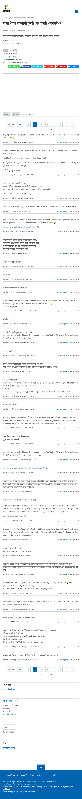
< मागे (20, 124)
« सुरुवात (11, 124)
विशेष (32, 775)
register (21, 114)
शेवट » (51, 130)
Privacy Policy (18, 791)
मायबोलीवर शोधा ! (9, 748)
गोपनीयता (20, 784)
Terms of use (7, 791)
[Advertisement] (41, 91)
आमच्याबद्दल (29, 784)
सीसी (54, 775)
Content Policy (29, 791)
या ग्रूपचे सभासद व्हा (9, 714)
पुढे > (42, 130)
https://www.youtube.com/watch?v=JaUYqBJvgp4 (23, 227)
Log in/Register (9, 689)
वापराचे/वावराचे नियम (9, 784)
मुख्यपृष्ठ (10, 18)
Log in (8, 114)
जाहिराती (39, 775)
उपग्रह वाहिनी (12, 50)
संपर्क (35, 784)
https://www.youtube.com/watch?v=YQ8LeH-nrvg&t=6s (25, 468)
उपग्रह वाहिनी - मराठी (9, 57)
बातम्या (48, 775)
